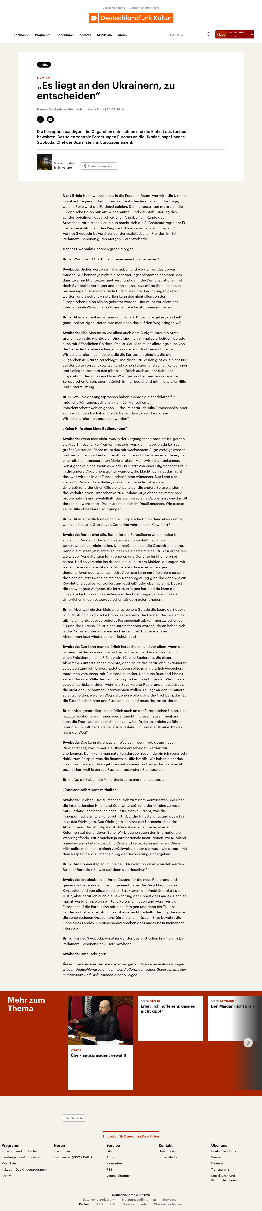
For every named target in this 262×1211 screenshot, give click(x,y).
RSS (109, 1169)
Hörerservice (168, 1151)
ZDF (112, 1204)
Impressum (171, 1199)
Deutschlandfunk (114, 7)
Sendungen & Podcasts (74, 35)
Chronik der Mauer (167, 1204)
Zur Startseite (74, 1118)
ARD (99, 1204)
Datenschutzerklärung (99, 1199)
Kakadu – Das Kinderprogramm (24, 1169)
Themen (20, 35)
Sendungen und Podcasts (20, 1157)
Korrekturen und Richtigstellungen (224, 1178)
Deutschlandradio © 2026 (131, 1195)
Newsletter (114, 1163)
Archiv (122, 35)
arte (144, 1204)
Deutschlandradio (224, 1151)
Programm (43, 35)
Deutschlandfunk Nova (144, 7)
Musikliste (104, 35)
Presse (216, 1157)
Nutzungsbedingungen (139, 1199)
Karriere (217, 1163)
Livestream (62, 1151)
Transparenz (220, 1169)
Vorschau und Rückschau (20, 1151)
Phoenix (128, 1204)
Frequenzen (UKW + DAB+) (73, 1157)
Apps (110, 1157)
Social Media (168, 1157)
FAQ (109, 1151)
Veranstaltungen (118, 1175)
